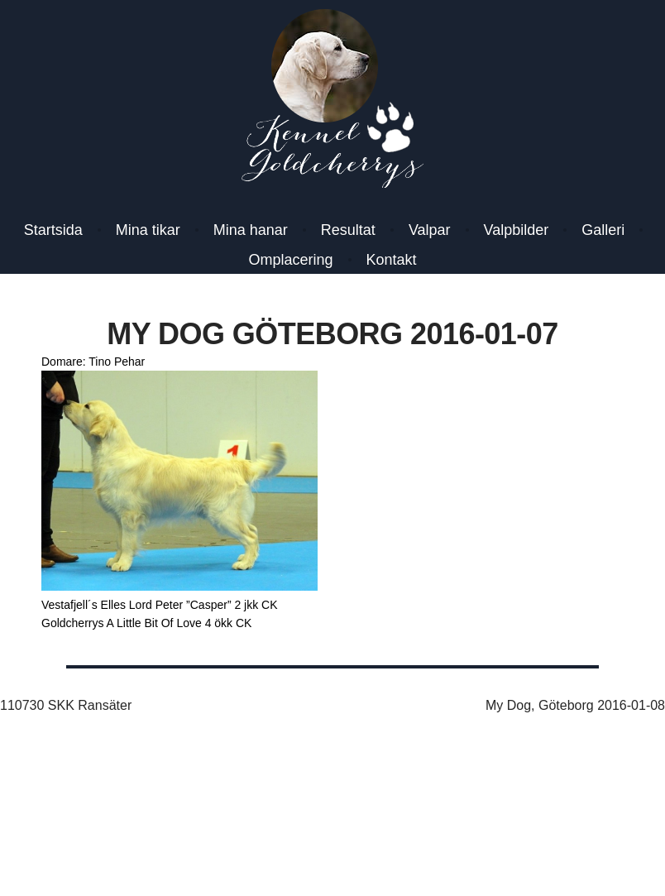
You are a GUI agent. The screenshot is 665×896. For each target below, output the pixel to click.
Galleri (602, 230)
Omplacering (290, 260)
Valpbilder (516, 230)
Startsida (53, 230)
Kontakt (391, 260)
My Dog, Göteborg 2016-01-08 (575, 705)
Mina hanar (250, 230)
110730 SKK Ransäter (66, 705)
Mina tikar (148, 230)
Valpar (430, 230)
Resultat (348, 230)
